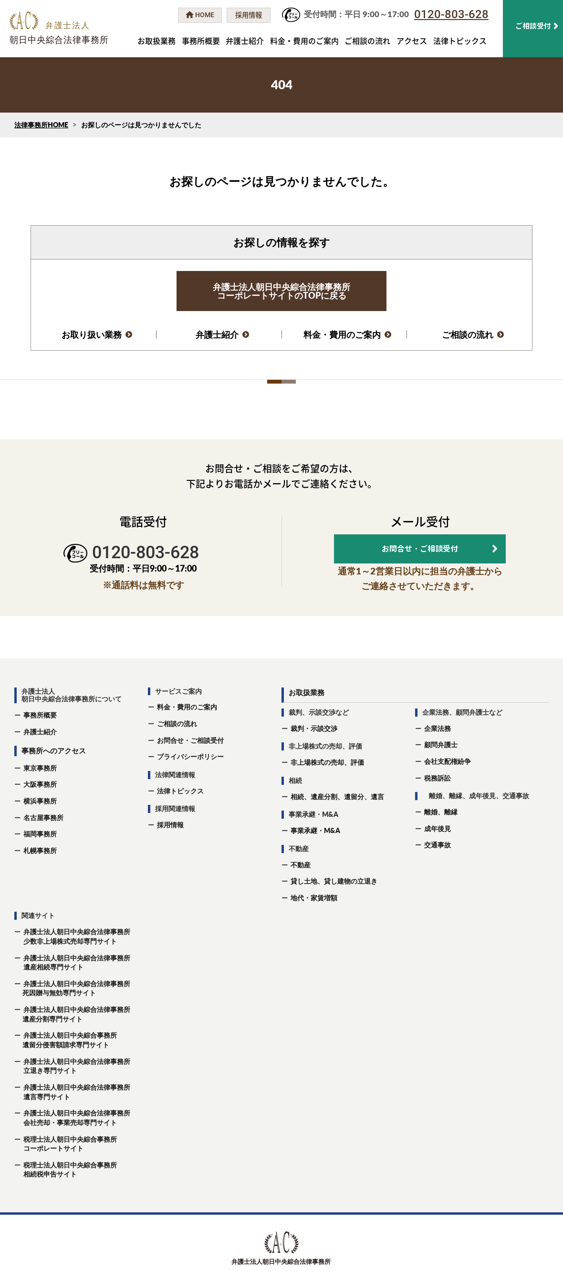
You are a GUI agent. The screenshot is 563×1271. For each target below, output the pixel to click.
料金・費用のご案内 (304, 40)
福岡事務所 (40, 861)
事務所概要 (201, 40)
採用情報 (170, 852)
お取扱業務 (156, 40)
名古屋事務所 (43, 844)
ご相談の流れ (367, 40)
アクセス (411, 40)
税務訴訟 (437, 805)
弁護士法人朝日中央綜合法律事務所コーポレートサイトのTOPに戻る (281, 291)
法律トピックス (460, 40)
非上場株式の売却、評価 (327, 789)
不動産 (301, 891)
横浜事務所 (40, 828)
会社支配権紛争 (447, 788)
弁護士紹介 (245, 40)
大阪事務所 (40, 811)
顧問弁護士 (441, 772)
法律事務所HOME (41, 125)
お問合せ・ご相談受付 (190, 767)
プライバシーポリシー (190, 784)
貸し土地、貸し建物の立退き (334, 908)
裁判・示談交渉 (314, 755)
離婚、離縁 (441, 839)
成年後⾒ (437, 855)
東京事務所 (40, 795)
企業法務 (437, 755)
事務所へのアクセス (53, 777)
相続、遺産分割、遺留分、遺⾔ (337, 823)
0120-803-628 (451, 14)
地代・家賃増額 (314, 925)
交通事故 (437, 872)
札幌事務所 (40, 878)
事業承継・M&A (315, 858)
